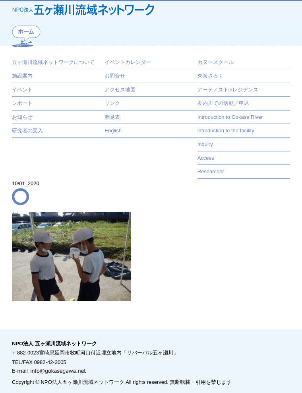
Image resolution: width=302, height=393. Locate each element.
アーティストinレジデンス (227, 90)
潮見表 (112, 117)
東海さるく (210, 76)
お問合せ (115, 76)
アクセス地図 (120, 90)
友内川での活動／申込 (223, 103)
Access (205, 158)
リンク (112, 103)
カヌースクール (215, 62)
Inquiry (205, 144)
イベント (22, 90)
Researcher (210, 171)
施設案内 (22, 76)
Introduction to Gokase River (230, 117)
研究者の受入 (27, 131)
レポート (22, 103)
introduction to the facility (225, 131)
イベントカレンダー (128, 62)
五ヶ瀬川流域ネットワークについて (53, 62)
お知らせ (22, 117)
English (113, 131)
